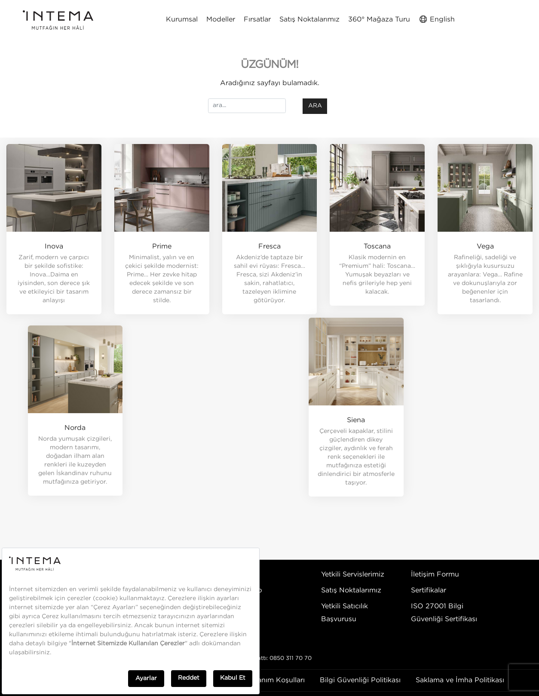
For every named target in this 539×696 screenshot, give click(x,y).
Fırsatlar (257, 19)
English (437, 19)
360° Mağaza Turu (379, 19)
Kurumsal (182, 19)
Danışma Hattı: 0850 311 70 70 (270, 658)
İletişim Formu (435, 574)
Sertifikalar (428, 590)
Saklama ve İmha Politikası (460, 680)
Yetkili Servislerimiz (352, 574)
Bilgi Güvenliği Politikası (360, 680)
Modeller (220, 19)
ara (315, 105)
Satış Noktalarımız (309, 19)
